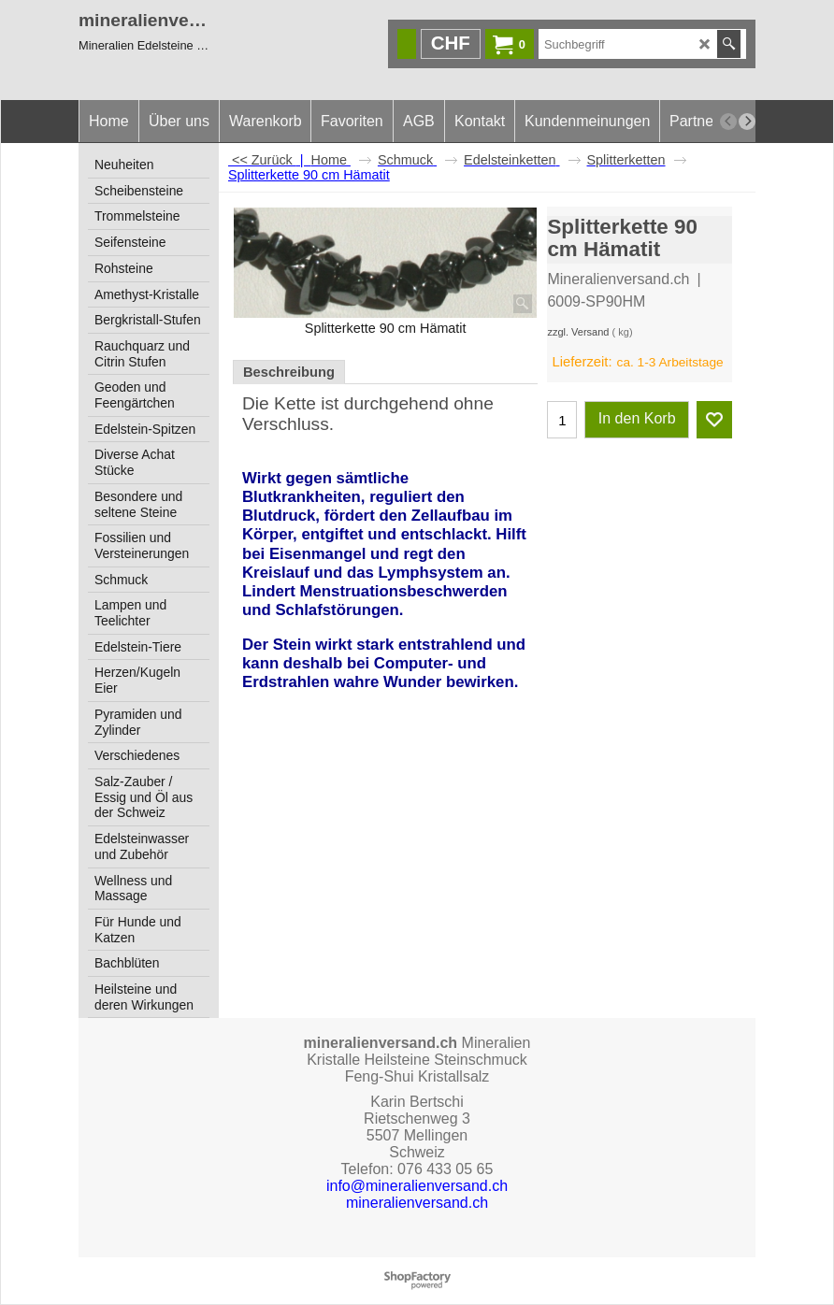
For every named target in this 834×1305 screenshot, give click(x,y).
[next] (747, 121)
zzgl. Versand (578, 331)
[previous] (728, 121)
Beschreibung (289, 372)
